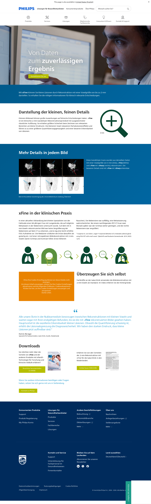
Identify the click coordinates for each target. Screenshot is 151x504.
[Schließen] (148, 1)
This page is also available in (65, 2)
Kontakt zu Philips (28, 390)
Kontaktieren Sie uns (38, 76)
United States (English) (84, 2)
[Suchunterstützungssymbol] (128, 8)
